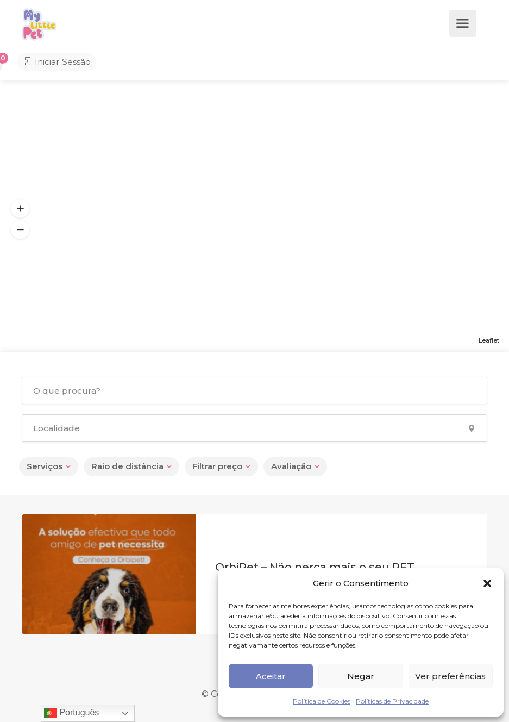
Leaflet (489, 340)
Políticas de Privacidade (392, 701)
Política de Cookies (321, 701)
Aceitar (271, 676)
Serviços (44, 466)
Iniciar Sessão (52, 63)
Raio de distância (127, 466)
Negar (360, 676)
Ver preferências (450, 676)
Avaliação (291, 466)
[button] (487, 583)
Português (71, 713)
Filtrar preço (217, 466)
